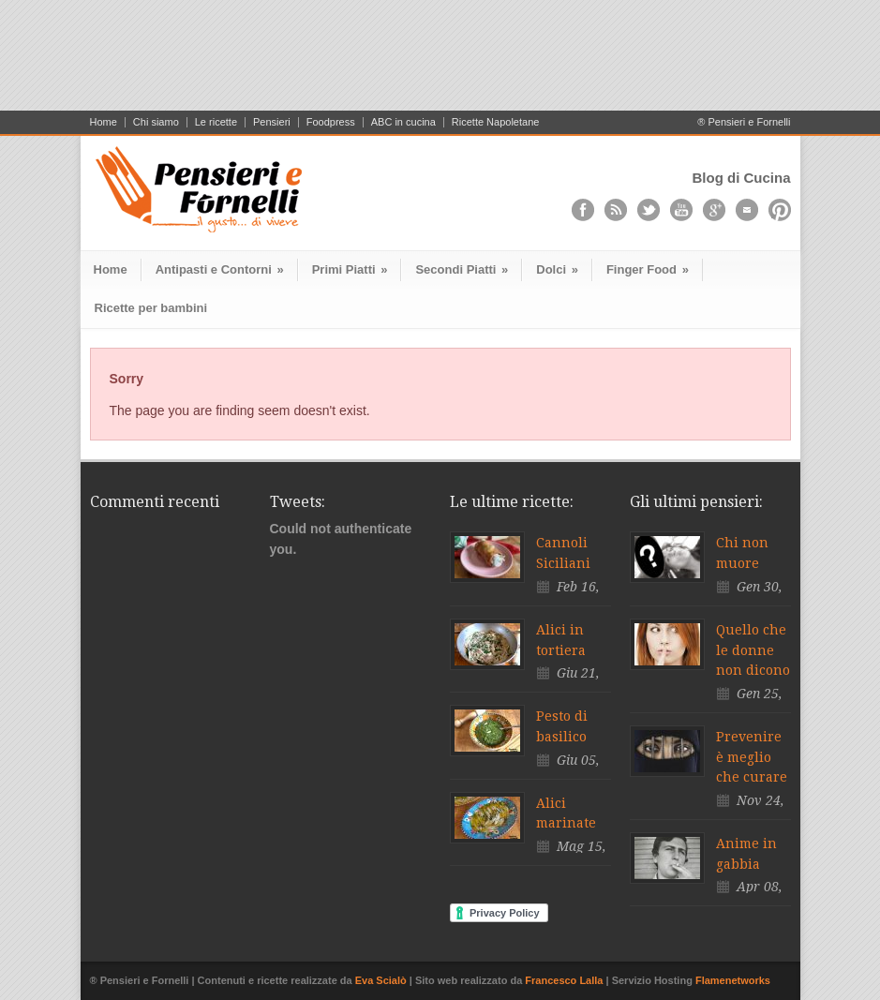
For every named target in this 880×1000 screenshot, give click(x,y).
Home (103, 122)
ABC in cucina (403, 122)
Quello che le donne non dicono (753, 650)
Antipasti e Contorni (220, 269)
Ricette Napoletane (496, 122)
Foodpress (330, 122)
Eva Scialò (382, 980)
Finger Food (647, 269)
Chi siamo (156, 122)
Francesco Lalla (565, 980)
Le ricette (216, 122)
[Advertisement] (440, 63)
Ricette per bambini (151, 308)
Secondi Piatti (461, 269)
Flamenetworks (732, 980)
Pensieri (272, 122)
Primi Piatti (350, 269)
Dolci (557, 269)
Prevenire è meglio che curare (751, 756)
